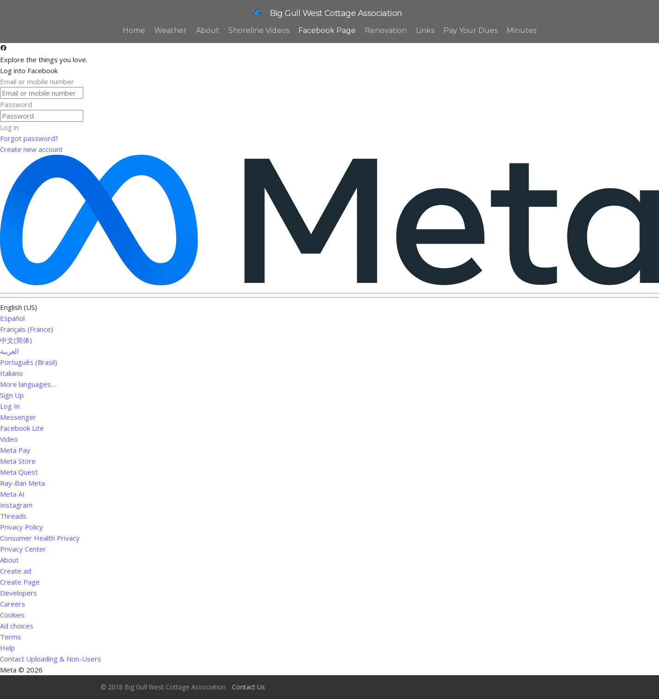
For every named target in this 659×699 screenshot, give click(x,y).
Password (16, 104)
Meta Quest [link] (19, 472)
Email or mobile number (37, 81)
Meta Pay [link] (15, 450)
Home (134, 30)
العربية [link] (9, 351)
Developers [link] (18, 592)
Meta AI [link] (12, 494)
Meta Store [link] (18, 461)
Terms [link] (10, 636)
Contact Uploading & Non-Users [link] (50, 658)
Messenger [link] (18, 417)
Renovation (386, 30)
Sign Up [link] (12, 395)
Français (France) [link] (26, 329)
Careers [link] (12, 603)
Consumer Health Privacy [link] (40, 537)
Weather (170, 30)
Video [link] (9, 439)
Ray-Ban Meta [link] (22, 483)
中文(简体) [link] (16, 340)
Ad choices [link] (20, 625)
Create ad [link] (15, 570)
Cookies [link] (12, 614)
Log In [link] (10, 406)
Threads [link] (13, 515)
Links (425, 30)
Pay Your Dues (470, 30)
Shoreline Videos (258, 30)
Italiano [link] (11, 373)
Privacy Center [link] (23, 548)
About (207, 30)
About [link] (9, 559)
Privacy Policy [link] (21, 526)
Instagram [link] (16, 504)
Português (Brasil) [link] (28, 362)
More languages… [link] (28, 384)
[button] (329, 127)
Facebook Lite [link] (22, 428)
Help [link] (7, 647)
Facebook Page (327, 30)
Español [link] (12, 318)
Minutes (521, 30)
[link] (329, 138)
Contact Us (248, 687)
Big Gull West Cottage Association (326, 13)
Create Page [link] (20, 581)
